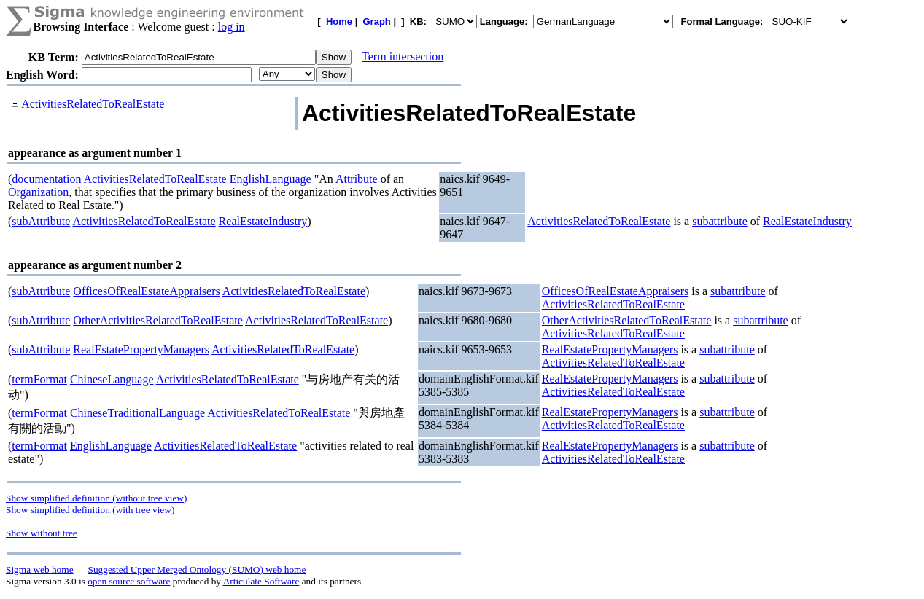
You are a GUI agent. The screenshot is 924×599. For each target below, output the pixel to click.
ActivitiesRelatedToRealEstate (92, 104)
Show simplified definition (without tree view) (96, 498)
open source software (129, 581)
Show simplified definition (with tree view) (90, 509)
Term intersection (402, 56)
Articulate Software (261, 581)
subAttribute (41, 221)
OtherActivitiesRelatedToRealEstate (158, 320)
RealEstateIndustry (263, 221)
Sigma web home (40, 569)
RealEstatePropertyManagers (141, 349)
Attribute (356, 179)
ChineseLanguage (112, 379)
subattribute (720, 221)
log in (231, 26)
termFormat (39, 379)
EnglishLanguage (270, 179)
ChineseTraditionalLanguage (137, 413)
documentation (46, 179)
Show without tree (41, 533)
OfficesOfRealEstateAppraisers (146, 291)
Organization (38, 192)
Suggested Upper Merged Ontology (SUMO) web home (197, 569)
